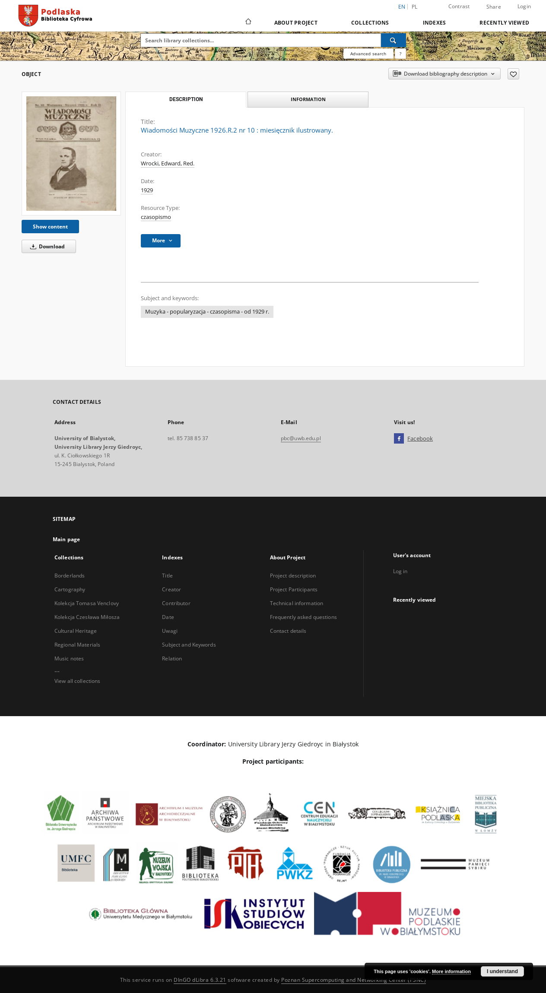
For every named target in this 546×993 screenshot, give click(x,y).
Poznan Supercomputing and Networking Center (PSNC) (353, 979)
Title (167, 575)
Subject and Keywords (189, 644)
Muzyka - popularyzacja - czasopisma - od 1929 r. (207, 311)
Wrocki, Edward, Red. (167, 163)
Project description (293, 575)
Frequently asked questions (303, 617)
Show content (50, 226)
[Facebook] (399, 439)
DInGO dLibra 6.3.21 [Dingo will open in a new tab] (200, 979)
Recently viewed (504, 22)
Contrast (459, 6)
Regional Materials (77, 644)
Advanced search (368, 54)
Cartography (69, 589)
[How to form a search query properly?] (400, 53)
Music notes (69, 658)
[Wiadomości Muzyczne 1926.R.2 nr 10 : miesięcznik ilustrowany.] (71, 153)
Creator (171, 589)
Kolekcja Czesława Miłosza (87, 617)
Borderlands (69, 575)
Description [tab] (186, 99)
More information (451, 971)
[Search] (393, 40)
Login (524, 6)
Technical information (297, 603)
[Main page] (247, 22)
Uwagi (170, 631)
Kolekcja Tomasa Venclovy (86, 603)
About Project (295, 22)
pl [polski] (415, 7)
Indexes (434, 22)
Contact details (288, 631)
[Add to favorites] (513, 73)
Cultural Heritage (75, 631)
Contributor (176, 603)
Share (493, 6)
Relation (172, 658)
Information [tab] (308, 99)
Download (46, 246)
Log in (400, 571)
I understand (502, 971)
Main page (66, 539)
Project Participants (293, 589)
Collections (370, 22)
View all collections (77, 681)
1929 (147, 190)
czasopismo (156, 217)
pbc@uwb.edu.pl (301, 438)
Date (168, 617)
